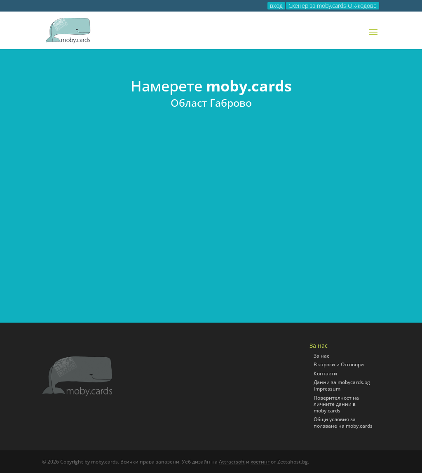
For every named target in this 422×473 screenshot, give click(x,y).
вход (276, 5)
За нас (321, 355)
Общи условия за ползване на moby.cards (343, 422)
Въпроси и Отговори (339, 364)
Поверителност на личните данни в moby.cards (336, 404)
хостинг (260, 461)
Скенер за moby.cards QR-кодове (332, 5)
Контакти (325, 373)
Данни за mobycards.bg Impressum (342, 385)
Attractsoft (232, 461)
